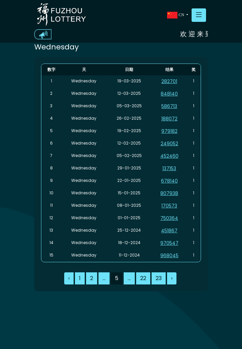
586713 (169, 106)
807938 (169, 193)
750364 (169, 218)
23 (159, 278)
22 (143, 278)
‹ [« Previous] (69, 278)
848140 (169, 93)
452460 (169, 156)
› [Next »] (171, 278)
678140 (169, 181)
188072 (169, 118)
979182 (169, 131)
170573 (169, 205)
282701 (169, 81)
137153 (169, 168)
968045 (169, 255)
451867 (169, 230)
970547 (169, 243)
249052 (169, 143)
